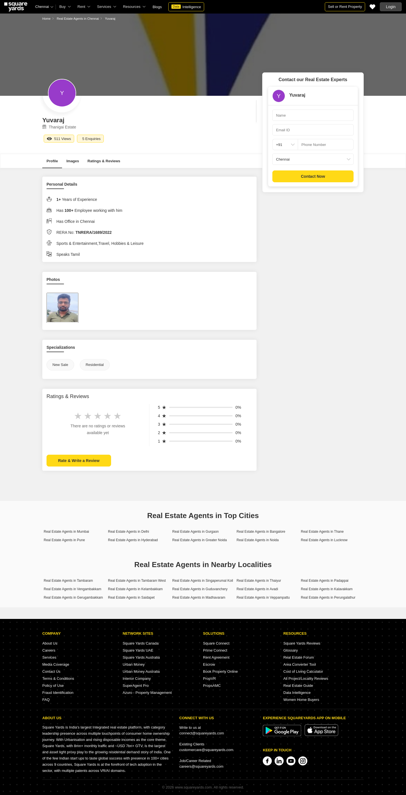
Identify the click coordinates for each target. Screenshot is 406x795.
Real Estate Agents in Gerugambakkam (73, 597)
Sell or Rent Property (345, 7)
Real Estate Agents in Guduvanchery (200, 589)
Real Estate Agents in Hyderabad (133, 540)
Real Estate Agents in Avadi (257, 589)
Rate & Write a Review (79, 460)
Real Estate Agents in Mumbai (66, 532)
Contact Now (313, 176)
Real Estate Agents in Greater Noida (199, 540)
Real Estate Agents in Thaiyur (259, 581)
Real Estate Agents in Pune (64, 540)
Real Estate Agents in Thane (322, 532)
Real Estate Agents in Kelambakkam (135, 589)
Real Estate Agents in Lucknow (324, 540)
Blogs (157, 7)
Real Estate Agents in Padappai (324, 581)
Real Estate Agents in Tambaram (68, 581)
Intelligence (186, 7)
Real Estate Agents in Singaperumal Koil (202, 581)
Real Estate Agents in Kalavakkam (326, 589)
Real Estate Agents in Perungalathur (328, 597)
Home (46, 18)
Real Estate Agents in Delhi (128, 532)
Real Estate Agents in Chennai (78, 18)
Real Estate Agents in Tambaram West (137, 581)
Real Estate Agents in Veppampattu (263, 597)
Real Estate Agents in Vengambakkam (72, 589)
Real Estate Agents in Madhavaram (198, 597)
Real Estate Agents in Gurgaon (195, 532)
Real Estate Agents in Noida (258, 540)
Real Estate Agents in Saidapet (131, 597)
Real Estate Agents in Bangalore (261, 532)
